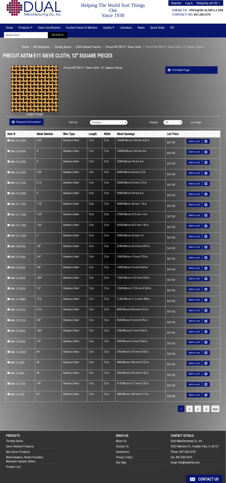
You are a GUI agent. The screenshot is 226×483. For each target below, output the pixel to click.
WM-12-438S (18, 299)
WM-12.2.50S (18, 172)
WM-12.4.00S (18, 151)
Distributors (122, 452)
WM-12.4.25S (18, 140)
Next (215, 409)
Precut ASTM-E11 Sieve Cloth (123, 47)
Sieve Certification (49, 27)
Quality (108, 27)
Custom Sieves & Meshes (81, 27)
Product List (13, 467)
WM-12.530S (17, 278)
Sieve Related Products (20, 446)
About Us (121, 441)
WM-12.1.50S (18, 214)
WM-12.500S (17, 288)
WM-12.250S (17, 341)
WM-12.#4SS (18, 352)
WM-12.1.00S (18, 235)
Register (176, 3)
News (141, 27)
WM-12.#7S (17, 394)
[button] (204, 479)
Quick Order (157, 27)
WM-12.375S (17, 320)
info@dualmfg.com (206, 10)
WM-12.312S (17, 309)
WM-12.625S (17, 267)
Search (58, 34)
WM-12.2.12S (18, 182)
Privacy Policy (124, 457)
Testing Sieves (62, 47)
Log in (189, 3)
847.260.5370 (202, 14)
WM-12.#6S (17, 373)
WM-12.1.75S (18, 204)
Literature (126, 27)
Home (9, 27)
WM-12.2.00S (18, 193)
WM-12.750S (17, 256)
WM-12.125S (17, 383)
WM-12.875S (17, 246)
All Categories (41, 47)
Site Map (121, 462)
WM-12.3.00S (18, 161)
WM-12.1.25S (18, 225)
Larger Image (34, 114)
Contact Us (122, 446)
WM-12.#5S (17, 362)
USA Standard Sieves (88, 47)
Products (25, 27)
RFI (172, 27)
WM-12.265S (17, 330)
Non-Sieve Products (18, 452)
